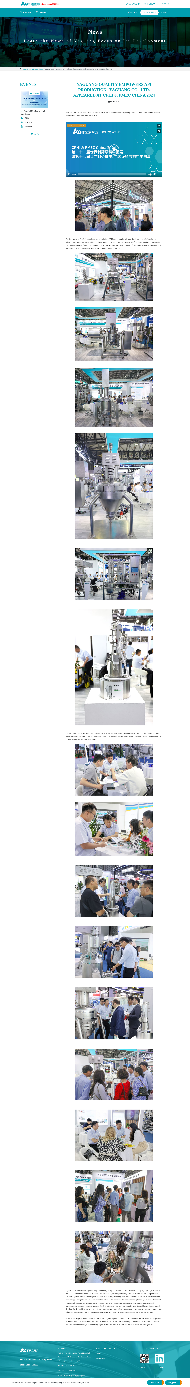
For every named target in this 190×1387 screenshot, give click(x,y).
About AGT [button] (133, 12)
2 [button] (35, 134)
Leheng (98, 1353)
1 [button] (32, 134)
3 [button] (38, 134)
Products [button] (27, 12)
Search (165, 4)
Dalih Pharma (100, 1358)
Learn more (154, 1383)
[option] (34, 110)
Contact (164, 12)
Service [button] (43, 12)
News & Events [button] (149, 12)
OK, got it (172, 1383)
